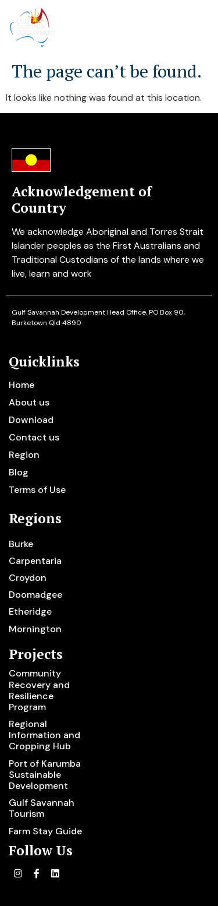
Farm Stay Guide (45, 831)
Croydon (28, 578)
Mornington (35, 629)
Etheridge (30, 611)
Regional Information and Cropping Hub (44, 735)
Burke (21, 544)
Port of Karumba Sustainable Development (45, 774)
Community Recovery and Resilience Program (39, 690)
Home (21, 385)
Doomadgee (35, 594)
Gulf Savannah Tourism (41, 808)
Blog (18, 472)
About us (29, 402)
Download (31, 420)
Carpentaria (35, 561)
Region (24, 455)
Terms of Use (37, 490)
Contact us (34, 437)
